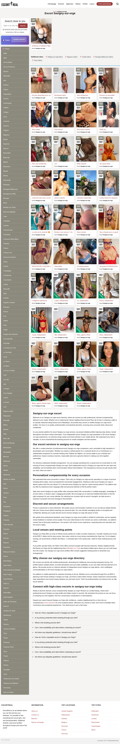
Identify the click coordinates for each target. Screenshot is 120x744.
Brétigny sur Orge (9, 207)
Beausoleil (7, 153)
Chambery (7, 234)
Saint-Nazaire (8, 597)
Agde (5, 53)
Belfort (5, 162)
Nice (4, 484)
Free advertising (104, 4)
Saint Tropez (7, 574)
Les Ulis (6, 379)
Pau (4, 502)
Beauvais (6, 157)
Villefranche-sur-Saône (11, 679)
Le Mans (6, 366)
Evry (4, 316)
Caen (5, 216)
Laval (5, 357)
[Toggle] (33, 613)
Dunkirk (6, 298)
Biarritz (5, 171)
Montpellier (7, 452)
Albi (4, 80)
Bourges (6, 198)
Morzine (6, 456)
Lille (4, 384)
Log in (92, 4)
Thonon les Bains (9, 629)
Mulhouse (6, 461)
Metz (5, 434)
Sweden (64, 718)
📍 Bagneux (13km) (71, 57)
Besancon (6, 166)
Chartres (6, 243)
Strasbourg (7, 615)
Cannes (6, 225)
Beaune (6, 148)
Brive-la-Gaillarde (9, 212)
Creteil (5, 284)
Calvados (6, 221)
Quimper (6, 529)
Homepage (52, 4)
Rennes (6, 538)
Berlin (93, 730)
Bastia (5, 139)
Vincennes (7, 688)
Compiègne (7, 271)
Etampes (6, 307)
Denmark (65, 726)
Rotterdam (95, 711)
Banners (34, 718)
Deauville (6, 289)
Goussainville (8, 339)
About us (34, 711)
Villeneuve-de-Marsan (10, 683)
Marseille (6, 420)
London (94, 718)
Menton (5, 429)
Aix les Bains (7, 62)
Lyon (5, 407)
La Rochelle (7, 352)
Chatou (5, 248)
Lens (5, 375)
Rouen (5, 556)
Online (85, 4)
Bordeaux (6, 184)
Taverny (6, 624)
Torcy (5, 633)
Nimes (5, 488)
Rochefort (6, 547)
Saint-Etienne (8, 579)
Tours (5, 651)
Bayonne (6, 144)
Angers (5, 89)
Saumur (6, 606)
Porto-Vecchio (8, 524)
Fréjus (5, 330)
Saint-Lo (6, 583)
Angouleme (7, 94)
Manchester (95, 722)
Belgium (64, 722)
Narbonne (6, 475)
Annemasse (7, 103)
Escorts (61, 4)
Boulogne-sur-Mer (9, 194)
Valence (6, 660)
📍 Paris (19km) (37, 60)
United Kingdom (67, 711)
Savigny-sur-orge (9, 611)
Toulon (5, 638)
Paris (5, 497)
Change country (19, 39)
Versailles (6, 669)
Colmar (5, 266)
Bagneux (6, 135)
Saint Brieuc (7, 561)
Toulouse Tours (8, 647)
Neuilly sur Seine (9, 479)
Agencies (69, 4)
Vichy (5, 674)
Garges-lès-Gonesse (10, 334)
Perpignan (6, 511)
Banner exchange (37, 722)
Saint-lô (6, 588)
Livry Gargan (7, 393)
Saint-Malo (7, 592)
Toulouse (6, 642)
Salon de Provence (9, 601)
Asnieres (6, 121)
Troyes (5, 656)
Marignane (7, 416)
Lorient (5, 398)
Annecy (5, 98)
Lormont (6, 402)
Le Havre (6, 361)
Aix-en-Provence (9, 67)
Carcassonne (7, 230)
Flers (5, 325)
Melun (5, 425)
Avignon (6, 130)
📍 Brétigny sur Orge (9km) (54, 57)
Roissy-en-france (9, 552)
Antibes (5, 107)
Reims (5, 533)
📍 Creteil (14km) (85, 57)
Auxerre (6, 126)
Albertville (6, 76)
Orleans (6, 493)
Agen (5, 58)
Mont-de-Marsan (9, 443)
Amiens (5, 85)
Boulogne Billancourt (10, 189)
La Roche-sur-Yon (9, 348)
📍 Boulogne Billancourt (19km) (103, 57)
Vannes (5, 665)
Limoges (6, 388)
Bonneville (7, 180)
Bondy (5, 175)
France (15, 49)
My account (5, 740)
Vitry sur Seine (8, 692)
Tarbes (5, 620)
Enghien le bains (9, 302)
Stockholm (95, 715)
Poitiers (5, 515)
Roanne (6, 543)
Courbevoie (7, 275)
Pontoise (6, 520)
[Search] (117, 4)
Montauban (7, 447)
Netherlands (66, 715)
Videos (77, 4)
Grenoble (6, 343)
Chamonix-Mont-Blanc (11, 239)
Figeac (5, 320)
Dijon (5, 293)
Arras (5, 117)
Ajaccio (5, 71)
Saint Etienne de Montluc (12, 570)
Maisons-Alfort (8, 411)
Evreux (5, 311)
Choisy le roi (7, 252)
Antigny (5, 112)
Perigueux (6, 506)
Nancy (5, 465)
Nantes (5, 470)
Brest (5, 203)
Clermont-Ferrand (9, 257)
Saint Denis (7, 565)
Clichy (5, 262)
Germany (65, 733)
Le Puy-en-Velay (9, 370)
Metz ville (6, 438)
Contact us (35, 715)
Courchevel (7, 280)
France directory (49, 603)
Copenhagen (95, 726)
